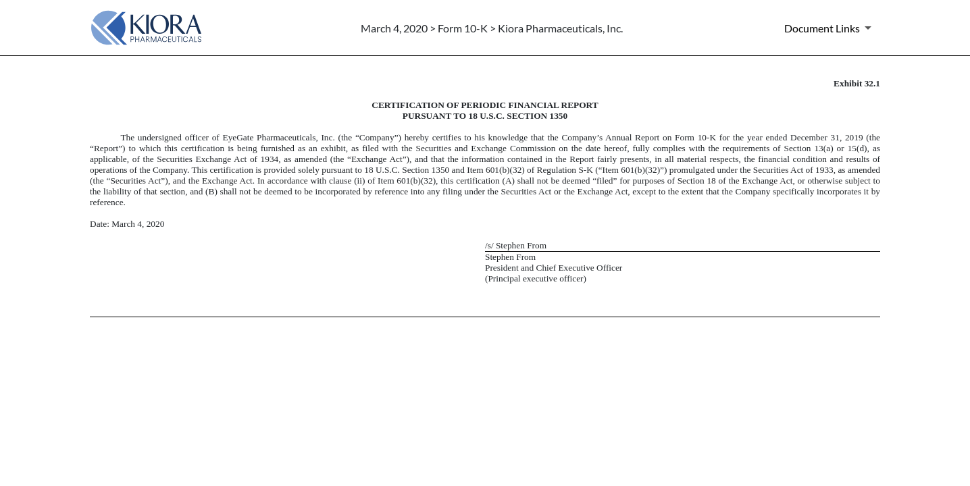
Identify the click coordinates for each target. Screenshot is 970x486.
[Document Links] (830, 27)
